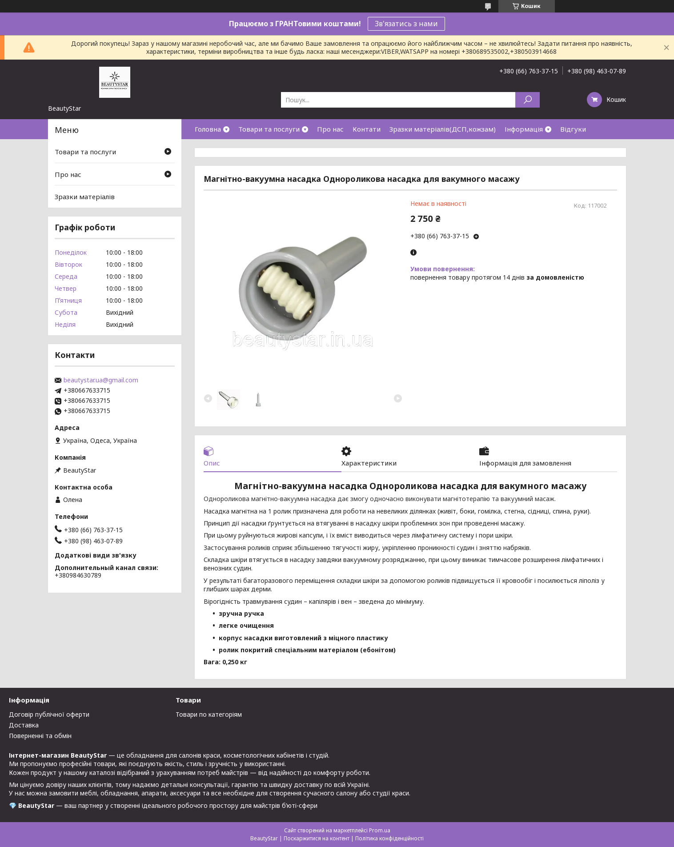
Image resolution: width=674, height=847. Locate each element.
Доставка (24, 725)
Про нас (330, 128)
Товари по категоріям (209, 714)
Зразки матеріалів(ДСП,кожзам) (442, 128)
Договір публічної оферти (49, 714)
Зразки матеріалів (85, 196)
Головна (208, 128)
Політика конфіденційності (389, 838)
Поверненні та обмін (40, 735)
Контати (367, 128)
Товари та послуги (269, 128)
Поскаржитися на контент (316, 838)
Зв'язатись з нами (406, 23)
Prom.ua (379, 830)
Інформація (524, 128)
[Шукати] (527, 100)
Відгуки (573, 128)
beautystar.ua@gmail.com (101, 380)
